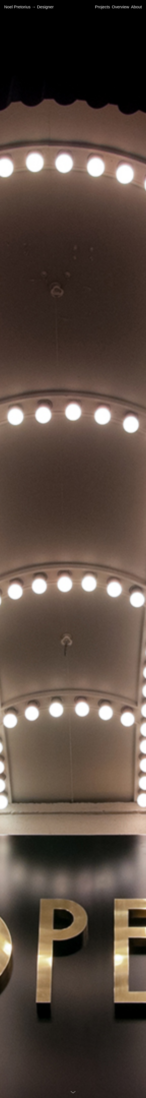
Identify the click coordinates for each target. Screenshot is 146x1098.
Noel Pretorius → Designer (29, 7)
